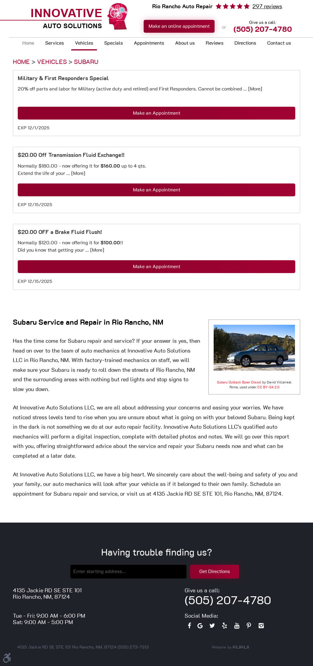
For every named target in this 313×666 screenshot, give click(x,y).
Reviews (214, 43)
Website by (230, 647)
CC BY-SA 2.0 (268, 387)
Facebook (189, 627)
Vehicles (84, 43)
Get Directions (214, 571)
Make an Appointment (156, 113)
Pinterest (248, 627)
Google (199, 627)
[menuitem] (28, 43)
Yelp (224, 627)
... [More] (252, 89)
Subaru (86, 62)
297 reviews (267, 6)
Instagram (261, 627)
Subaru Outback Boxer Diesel (239, 382)
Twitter (212, 627)
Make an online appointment (179, 26)
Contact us (279, 43)
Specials (113, 43)
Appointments (149, 43)
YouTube (236, 627)
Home (28, 43)
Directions (245, 43)
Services (54, 43)
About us (185, 43)
